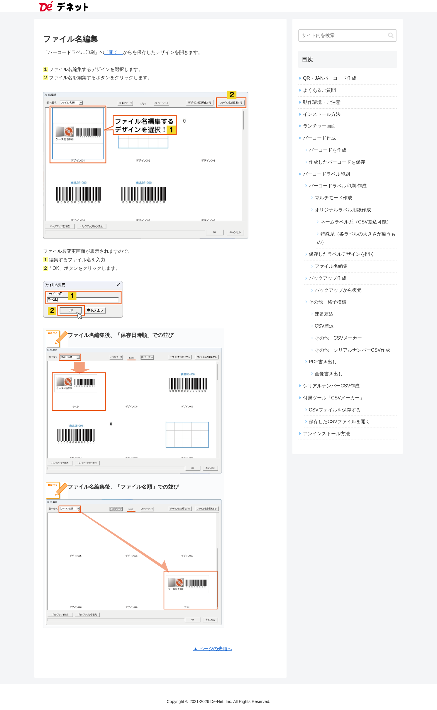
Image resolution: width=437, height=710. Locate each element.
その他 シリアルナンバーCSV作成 (352, 350)
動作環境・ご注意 (322, 102)
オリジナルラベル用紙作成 (343, 209)
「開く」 (113, 52)
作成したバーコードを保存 (337, 162)
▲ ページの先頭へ (212, 648)
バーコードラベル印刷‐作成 (338, 185)
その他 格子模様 (327, 301)
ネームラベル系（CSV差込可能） (356, 221)
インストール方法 (322, 114)
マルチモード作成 (333, 197)
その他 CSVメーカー (338, 337)
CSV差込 (324, 325)
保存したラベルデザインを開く (342, 254)
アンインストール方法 (326, 433)
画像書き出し (329, 373)
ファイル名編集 (331, 266)
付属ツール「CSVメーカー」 (333, 397)
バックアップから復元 (338, 290)
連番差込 (324, 313)
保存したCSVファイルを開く (339, 421)
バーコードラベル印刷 (326, 174)
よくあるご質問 (319, 90)
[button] (391, 35)
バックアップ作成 (327, 278)
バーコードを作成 (327, 150)
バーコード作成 (319, 137)
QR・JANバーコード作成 (329, 78)
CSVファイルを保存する (335, 409)
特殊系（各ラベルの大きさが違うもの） (356, 238)
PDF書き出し (323, 361)
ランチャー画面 (319, 125)
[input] (347, 35)
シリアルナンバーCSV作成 (331, 385)
